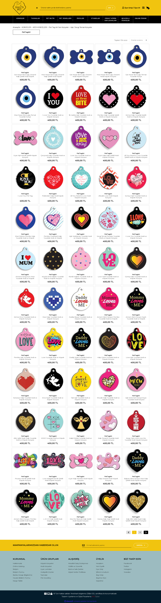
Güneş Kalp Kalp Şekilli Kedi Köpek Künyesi (108, 520)
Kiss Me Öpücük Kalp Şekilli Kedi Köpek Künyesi (80, 520)
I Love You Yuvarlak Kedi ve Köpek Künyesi (53, 116)
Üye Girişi (99, 569)
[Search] (72, 8)
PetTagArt (25, 72)
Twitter (126, 566)
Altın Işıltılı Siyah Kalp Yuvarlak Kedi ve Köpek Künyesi (25, 439)
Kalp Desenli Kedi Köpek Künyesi (108, 479)
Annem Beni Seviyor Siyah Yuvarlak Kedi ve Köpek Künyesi (136, 319)
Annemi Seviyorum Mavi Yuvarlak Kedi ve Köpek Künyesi (25, 278)
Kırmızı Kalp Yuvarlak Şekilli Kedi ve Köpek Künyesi (136, 116)
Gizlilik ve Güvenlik (75, 566)
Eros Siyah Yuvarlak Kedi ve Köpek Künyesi (52, 399)
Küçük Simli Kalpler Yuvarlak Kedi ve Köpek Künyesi (53, 277)
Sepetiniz (99, 581)
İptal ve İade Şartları (75, 569)
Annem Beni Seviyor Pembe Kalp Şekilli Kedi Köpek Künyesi (25, 521)
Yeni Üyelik (100, 566)
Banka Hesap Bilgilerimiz (22, 575)
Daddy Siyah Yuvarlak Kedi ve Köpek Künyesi (80, 358)
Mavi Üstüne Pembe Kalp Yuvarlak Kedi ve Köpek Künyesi (25, 238)
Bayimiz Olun (101, 578)
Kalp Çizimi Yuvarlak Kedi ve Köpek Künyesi (108, 358)
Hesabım (99, 563)
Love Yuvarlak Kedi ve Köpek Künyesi (52, 358)
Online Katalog (18, 566)
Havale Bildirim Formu (21, 578)
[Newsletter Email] (106, 545)
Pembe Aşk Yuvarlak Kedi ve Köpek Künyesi (25, 358)
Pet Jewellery (46, 578)
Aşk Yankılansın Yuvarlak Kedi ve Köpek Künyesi (80, 237)
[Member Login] (131, 7)
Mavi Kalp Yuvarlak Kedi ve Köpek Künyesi (53, 318)
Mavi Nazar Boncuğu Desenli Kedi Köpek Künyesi (108, 75)
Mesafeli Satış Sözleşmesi (78, 563)
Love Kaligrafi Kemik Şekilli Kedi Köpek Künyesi (53, 479)
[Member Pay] (142, 7)
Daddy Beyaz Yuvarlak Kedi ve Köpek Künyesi (80, 318)
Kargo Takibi (17, 581)
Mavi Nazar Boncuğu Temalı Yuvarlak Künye (25, 116)
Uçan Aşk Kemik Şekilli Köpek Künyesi (25, 156)
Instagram (128, 569)
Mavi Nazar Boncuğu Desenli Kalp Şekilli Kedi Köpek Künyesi (52, 76)
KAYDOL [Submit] (141, 545)
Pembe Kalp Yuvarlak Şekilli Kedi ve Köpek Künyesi (108, 116)
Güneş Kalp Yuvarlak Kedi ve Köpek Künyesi (136, 277)
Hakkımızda (17, 563)
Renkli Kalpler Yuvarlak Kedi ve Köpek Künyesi (80, 277)
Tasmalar (44, 575)
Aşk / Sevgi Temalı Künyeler (81, 27)
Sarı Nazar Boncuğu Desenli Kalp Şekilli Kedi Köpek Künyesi (25, 76)
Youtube (127, 572)
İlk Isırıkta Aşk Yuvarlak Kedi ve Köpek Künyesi (80, 116)
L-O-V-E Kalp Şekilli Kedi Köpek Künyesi (52, 520)
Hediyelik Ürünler (47, 572)
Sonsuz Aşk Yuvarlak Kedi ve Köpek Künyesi (136, 197)
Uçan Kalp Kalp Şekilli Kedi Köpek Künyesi (108, 156)
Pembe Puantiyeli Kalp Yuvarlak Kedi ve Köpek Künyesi (53, 238)
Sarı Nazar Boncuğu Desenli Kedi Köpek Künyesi (80, 75)
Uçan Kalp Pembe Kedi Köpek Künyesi (81, 479)
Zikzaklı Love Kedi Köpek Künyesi (108, 197)
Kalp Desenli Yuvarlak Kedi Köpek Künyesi (108, 439)
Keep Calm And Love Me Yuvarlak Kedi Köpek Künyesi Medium (136, 440)
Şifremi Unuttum (102, 572)
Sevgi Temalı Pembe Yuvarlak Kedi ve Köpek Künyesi (108, 237)
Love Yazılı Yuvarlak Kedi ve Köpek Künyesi (108, 277)
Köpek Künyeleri (47, 563)
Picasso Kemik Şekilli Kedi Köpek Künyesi (25, 479)
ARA (110, 8)
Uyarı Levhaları (46, 569)
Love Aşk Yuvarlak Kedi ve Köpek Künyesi (136, 358)
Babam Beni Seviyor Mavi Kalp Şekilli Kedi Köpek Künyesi (136, 479)
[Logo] (19, 8)
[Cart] (147, 7)
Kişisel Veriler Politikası (77, 572)
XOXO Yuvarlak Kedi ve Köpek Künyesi (53, 439)
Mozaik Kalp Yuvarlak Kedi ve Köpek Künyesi (108, 399)
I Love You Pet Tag (25, 196)
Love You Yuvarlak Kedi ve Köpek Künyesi (80, 156)
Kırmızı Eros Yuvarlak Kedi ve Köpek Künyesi (25, 318)
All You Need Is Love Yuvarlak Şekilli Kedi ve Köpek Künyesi (135, 156)
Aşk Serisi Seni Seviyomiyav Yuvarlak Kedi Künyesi (135, 399)
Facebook (128, 563)
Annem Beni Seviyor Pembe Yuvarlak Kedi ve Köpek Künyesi (108, 319)
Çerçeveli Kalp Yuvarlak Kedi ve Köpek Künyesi (53, 156)
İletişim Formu (18, 572)
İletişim (15, 569)
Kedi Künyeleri (46, 566)
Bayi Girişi (99, 575)
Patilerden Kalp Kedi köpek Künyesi (52, 197)
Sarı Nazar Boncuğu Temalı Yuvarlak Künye (136, 75)
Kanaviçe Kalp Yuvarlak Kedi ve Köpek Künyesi (25, 399)
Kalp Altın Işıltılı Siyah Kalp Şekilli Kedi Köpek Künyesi (136, 520)
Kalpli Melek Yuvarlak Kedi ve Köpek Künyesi (80, 439)
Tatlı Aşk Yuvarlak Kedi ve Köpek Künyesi (80, 399)
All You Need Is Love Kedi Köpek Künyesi (80, 197)
